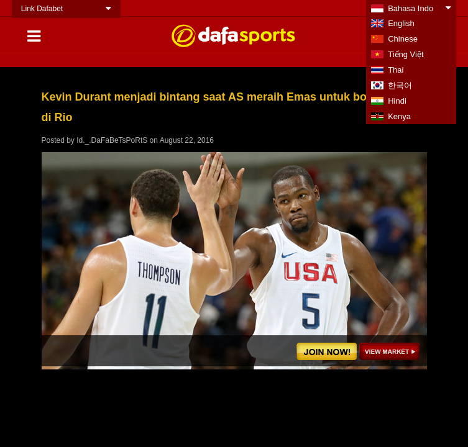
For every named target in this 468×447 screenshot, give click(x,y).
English (401, 23)
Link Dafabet (42, 8)
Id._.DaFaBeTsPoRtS (111, 140)
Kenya (399, 116)
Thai (395, 69)
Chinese (403, 38)
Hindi (397, 101)
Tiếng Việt (405, 54)
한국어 (400, 85)
